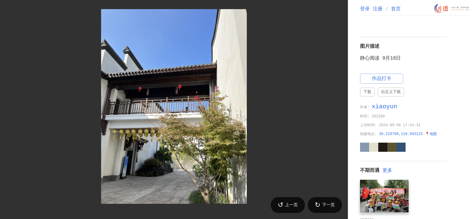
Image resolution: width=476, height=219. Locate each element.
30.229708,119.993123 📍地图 (408, 134)
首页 (396, 9)
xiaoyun (384, 106)
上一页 (288, 205)
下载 (367, 91)
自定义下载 (391, 91)
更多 (387, 170)
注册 (377, 9)
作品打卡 (381, 79)
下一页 (325, 205)
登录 (365, 9)
